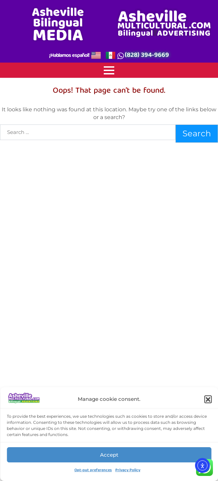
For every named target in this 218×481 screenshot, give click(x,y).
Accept (109, 455)
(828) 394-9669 (147, 55)
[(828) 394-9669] (120, 56)
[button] (207, 399)
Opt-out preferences (93, 470)
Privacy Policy (127, 470)
